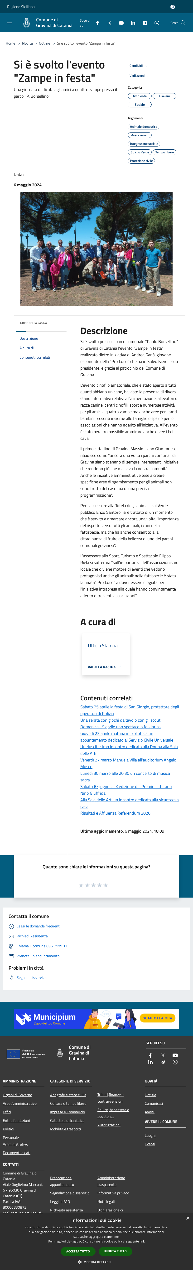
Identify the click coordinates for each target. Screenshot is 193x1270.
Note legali (106, 1201)
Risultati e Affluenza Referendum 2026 (115, 813)
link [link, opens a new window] (142, 1241)
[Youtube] (119, 22)
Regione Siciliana (21, 6)
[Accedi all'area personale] (172, 7)
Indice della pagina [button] (33, 323)
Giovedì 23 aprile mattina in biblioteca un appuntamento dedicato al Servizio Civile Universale (126, 736)
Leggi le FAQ (60, 1201)
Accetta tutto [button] (78, 1251)
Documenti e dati (16, 1152)
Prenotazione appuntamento (62, 1181)
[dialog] (96, 1241)
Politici (8, 1129)
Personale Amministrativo (15, 1141)
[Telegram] (143, 22)
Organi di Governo (17, 1095)
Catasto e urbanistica (67, 1120)
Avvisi (149, 1112)
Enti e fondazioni (16, 1120)
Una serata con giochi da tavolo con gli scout (120, 720)
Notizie (44, 43)
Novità (27, 43)
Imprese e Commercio (67, 1112)
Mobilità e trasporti (65, 1129)
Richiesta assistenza (66, 1210)
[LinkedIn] (131, 22)
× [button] (187, 1218)
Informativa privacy (113, 1193)
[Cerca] (183, 23)
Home (10, 43)
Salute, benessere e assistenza (113, 1113)
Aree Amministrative (20, 1103)
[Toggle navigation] (9, 22)
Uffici (7, 1112)
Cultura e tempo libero (68, 1103)
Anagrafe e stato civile (68, 1095)
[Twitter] (107, 22)
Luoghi (150, 1135)
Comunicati (154, 1103)
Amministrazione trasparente (111, 1181)
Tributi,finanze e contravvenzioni (110, 1098)
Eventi (150, 1144)
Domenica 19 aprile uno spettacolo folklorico (120, 727)
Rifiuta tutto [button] (115, 1251)
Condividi (139, 66)
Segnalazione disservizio (69, 1193)
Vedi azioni (140, 76)
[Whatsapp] (155, 22)
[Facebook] (95, 22)
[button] (96, 1262)
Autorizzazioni (109, 1125)
